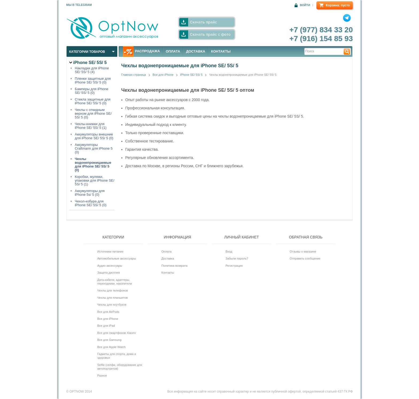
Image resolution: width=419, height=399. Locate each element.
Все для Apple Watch (111, 347)
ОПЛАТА (173, 51)
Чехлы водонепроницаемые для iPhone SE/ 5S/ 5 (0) (93, 164)
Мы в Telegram (79, 4)
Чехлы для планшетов (112, 297)
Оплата (166, 251)
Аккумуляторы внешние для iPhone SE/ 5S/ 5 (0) (94, 136)
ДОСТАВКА (195, 51)
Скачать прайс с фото (210, 34)
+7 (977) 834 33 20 (321, 30)
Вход (229, 251)
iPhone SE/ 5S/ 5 (191, 74)
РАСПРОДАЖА (141, 51)
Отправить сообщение (305, 258)
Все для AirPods (108, 311)
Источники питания (110, 251)
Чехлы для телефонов (112, 290)
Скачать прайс (203, 22)
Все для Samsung (109, 339)
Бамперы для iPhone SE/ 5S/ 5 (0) (91, 91)
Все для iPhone (163, 74)
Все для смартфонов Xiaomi (116, 332)
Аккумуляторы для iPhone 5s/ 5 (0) (90, 193)
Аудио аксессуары (109, 265)
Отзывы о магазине (303, 251)
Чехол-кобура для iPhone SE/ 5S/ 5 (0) (91, 203)
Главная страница (133, 74)
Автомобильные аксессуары (116, 258)
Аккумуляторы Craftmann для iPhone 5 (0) (93, 148)
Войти (305, 5)
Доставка (167, 258)
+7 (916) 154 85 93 (321, 38)
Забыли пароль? (237, 258)
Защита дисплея (108, 272)
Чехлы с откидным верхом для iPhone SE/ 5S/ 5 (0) (93, 113)
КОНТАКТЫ (221, 51)
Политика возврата (174, 265)
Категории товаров (87, 52)
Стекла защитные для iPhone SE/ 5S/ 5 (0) (92, 101)
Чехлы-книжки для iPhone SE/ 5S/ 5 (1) (91, 126)
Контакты (167, 272)
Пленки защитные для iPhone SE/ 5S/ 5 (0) (93, 80)
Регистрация (234, 265)
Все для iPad (106, 325)
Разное (102, 375)
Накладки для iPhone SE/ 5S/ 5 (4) (92, 70)
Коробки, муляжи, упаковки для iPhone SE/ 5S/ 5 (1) (94, 180)
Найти (346, 51)
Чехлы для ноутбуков (111, 304)
